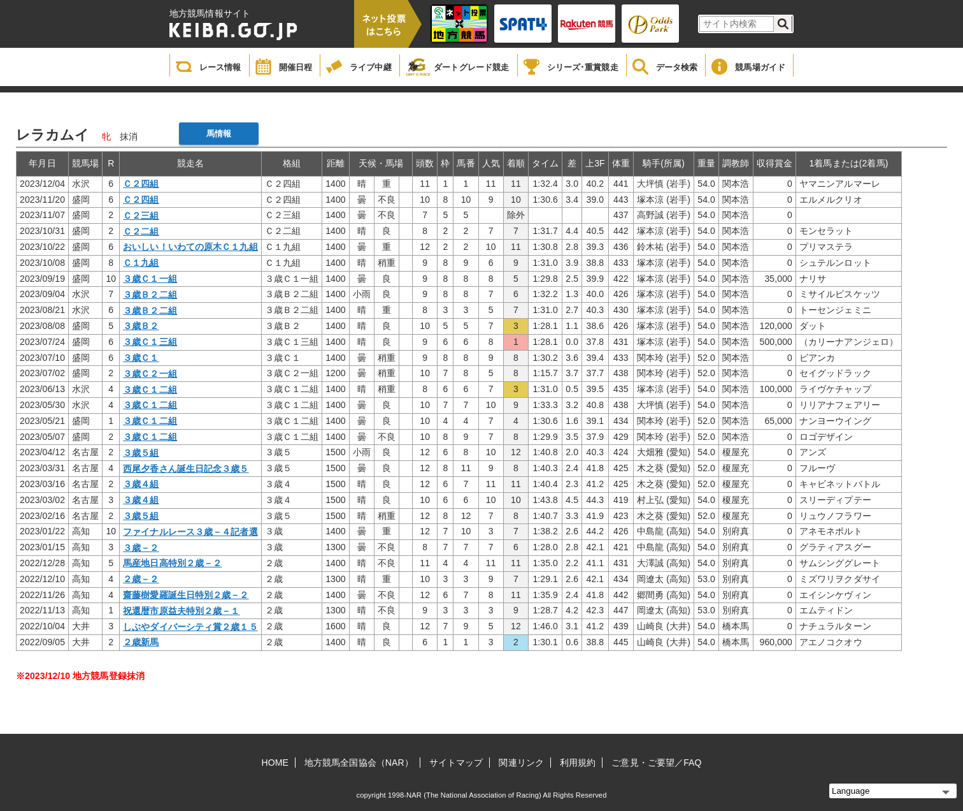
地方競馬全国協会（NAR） (358, 762)
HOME (275, 762)
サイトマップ (456, 762)
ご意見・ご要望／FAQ (656, 762)
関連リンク (521, 762)
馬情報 (218, 133)
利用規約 (578, 762)
